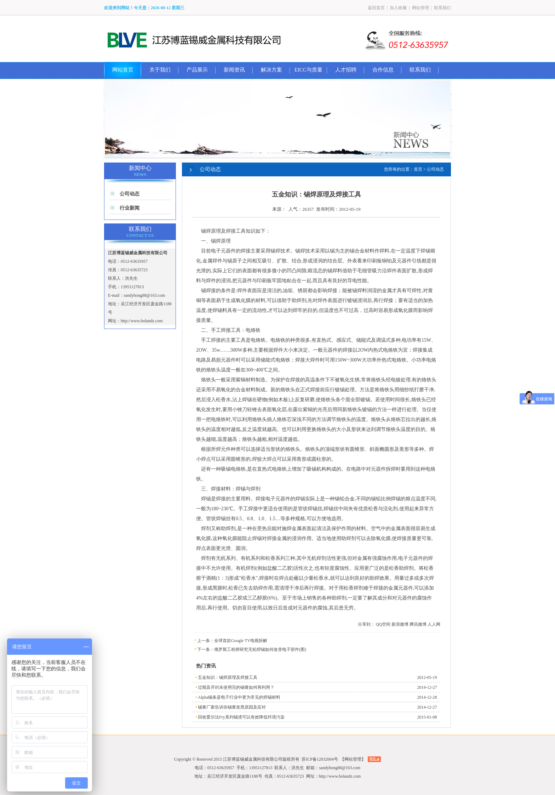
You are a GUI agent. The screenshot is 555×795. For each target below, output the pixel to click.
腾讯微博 (418, 624)
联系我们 (442, 7)
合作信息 (383, 70)
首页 (418, 169)
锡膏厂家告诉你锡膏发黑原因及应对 (232, 707)
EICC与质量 (308, 70)
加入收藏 (398, 7)
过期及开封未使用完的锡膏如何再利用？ (236, 687)
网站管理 (420, 7)
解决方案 (271, 70)
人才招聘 (345, 70)
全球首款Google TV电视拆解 (240, 640)
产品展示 (197, 70)
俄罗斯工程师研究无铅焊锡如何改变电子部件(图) (260, 649)
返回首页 (376, 7)
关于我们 (160, 70)
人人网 (434, 624)
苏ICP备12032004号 (320, 759)
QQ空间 (383, 624)
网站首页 (122, 70)
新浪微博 (399, 624)
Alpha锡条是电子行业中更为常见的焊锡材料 (239, 697)
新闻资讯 (234, 70)
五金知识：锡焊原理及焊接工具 (227, 677)
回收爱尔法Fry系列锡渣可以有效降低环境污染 (241, 717)
